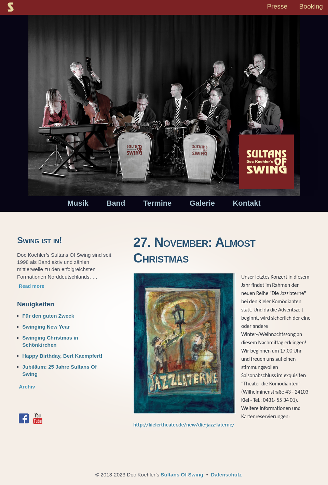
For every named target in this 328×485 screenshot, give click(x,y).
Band (116, 203)
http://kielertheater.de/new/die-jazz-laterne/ (183, 424)
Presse (277, 6)
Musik (77, 203)
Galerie (202, 203)
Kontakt (247, 203)
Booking (311, 6)
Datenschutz (226, 474)
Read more (31, 286)
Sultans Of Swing (182, 474)
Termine (157, 203)
